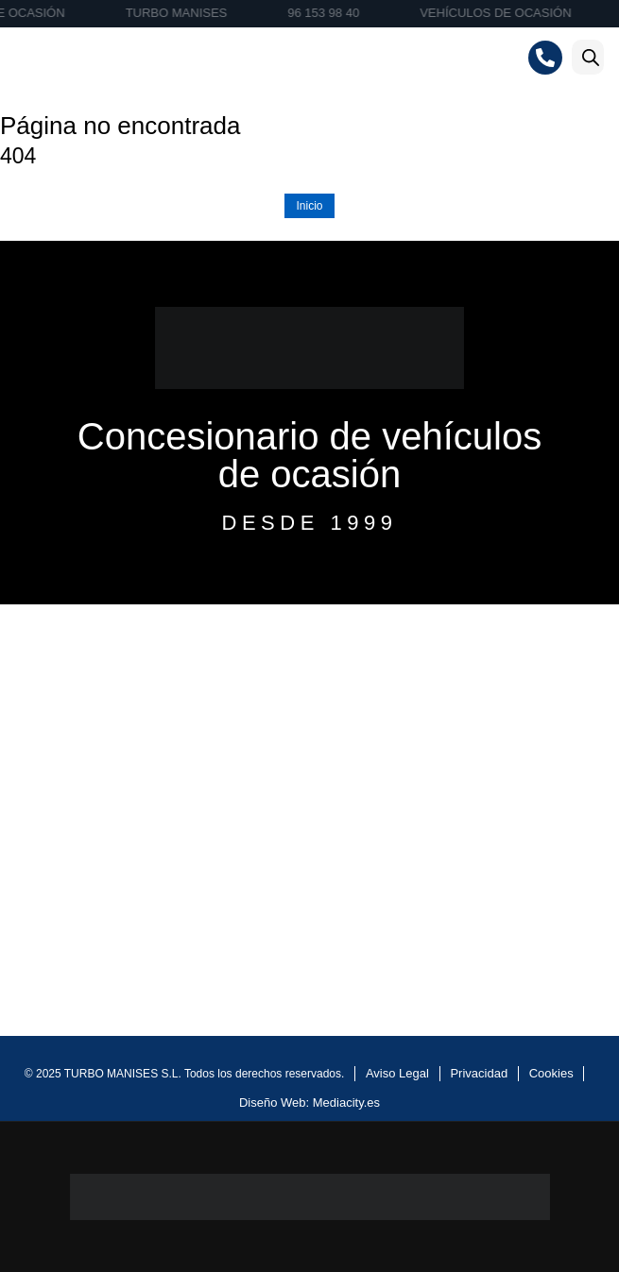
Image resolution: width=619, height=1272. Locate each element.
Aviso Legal (397, 1073)
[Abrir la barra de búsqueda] (590, 57)
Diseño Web (272, 1102)
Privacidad (478, 1073)
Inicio (309, 205)
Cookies (551, 1073)
